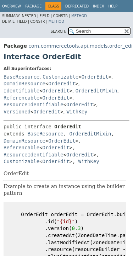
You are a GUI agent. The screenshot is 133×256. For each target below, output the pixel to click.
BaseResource (21, 77)
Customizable (60, 77)
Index (98, 6)
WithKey (77, 111)
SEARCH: (58, 31)
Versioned (17, 111)
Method (79, 16)
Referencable (21, 98)
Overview (11, 6)
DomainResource (24, 83)
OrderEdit (95, 77)
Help (113, 6)
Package (33, 6)
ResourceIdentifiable (33, 104)
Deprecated (77, 6)
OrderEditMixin (96, 91)
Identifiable (21, 91)
